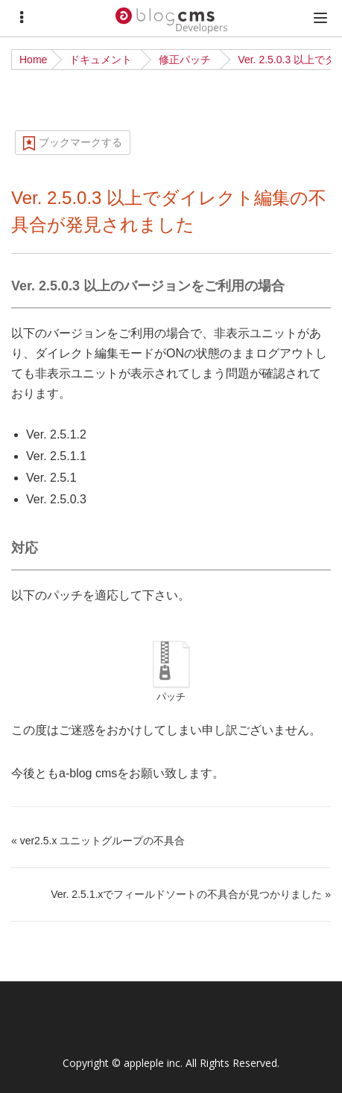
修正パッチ (185, 60)
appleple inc (152, 1063)
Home (33, 60)
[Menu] (21, 18)
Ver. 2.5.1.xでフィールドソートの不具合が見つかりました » (191, 894)
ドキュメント (100, 60)
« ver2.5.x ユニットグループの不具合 (98, 841)
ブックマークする (80, 142)
